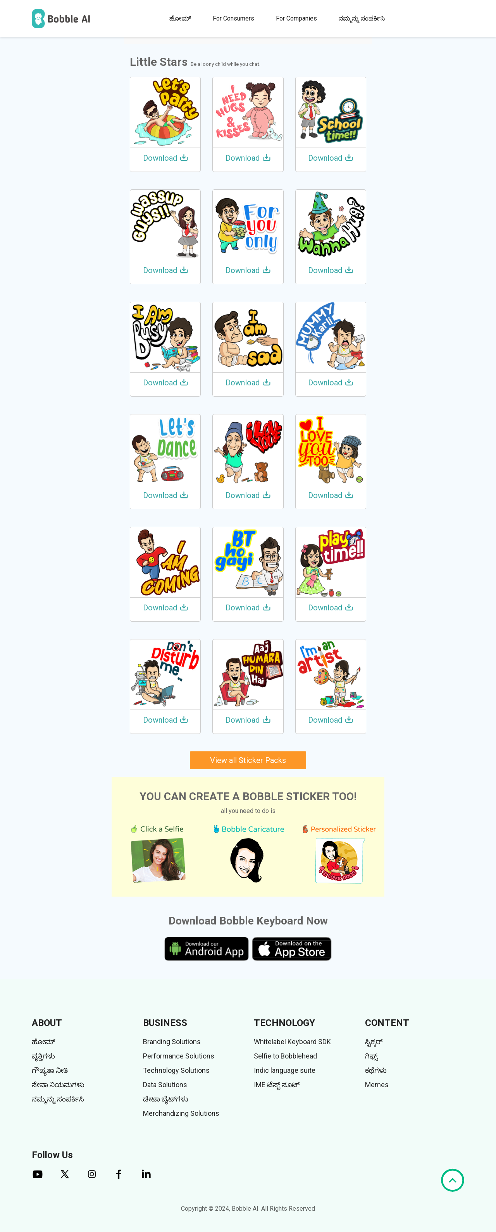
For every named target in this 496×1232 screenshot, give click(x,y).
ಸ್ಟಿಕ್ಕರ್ (373, 1042)
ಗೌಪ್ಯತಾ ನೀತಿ (50, 1070)
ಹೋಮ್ (180, 18)
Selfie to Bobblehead (285, 1056)
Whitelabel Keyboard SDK (292, 1042)
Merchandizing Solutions (181, 1113)
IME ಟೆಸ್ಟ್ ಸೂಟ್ (277, 1085)
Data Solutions (165, 1085)
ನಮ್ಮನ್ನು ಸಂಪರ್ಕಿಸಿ (362, 18)
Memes (377, 1085)
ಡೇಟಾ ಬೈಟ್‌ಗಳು (165, 1099)
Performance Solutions (178, 1056)
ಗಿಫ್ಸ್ (371, 1056)
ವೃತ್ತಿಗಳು (43, 1056)
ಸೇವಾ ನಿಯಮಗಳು (58, 1085)
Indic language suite (284, 1070)
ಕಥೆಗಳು (376, 1070)
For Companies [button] (296, 18)
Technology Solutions (176, 1070)
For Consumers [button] (233, 18)
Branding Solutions (172, 1042)
